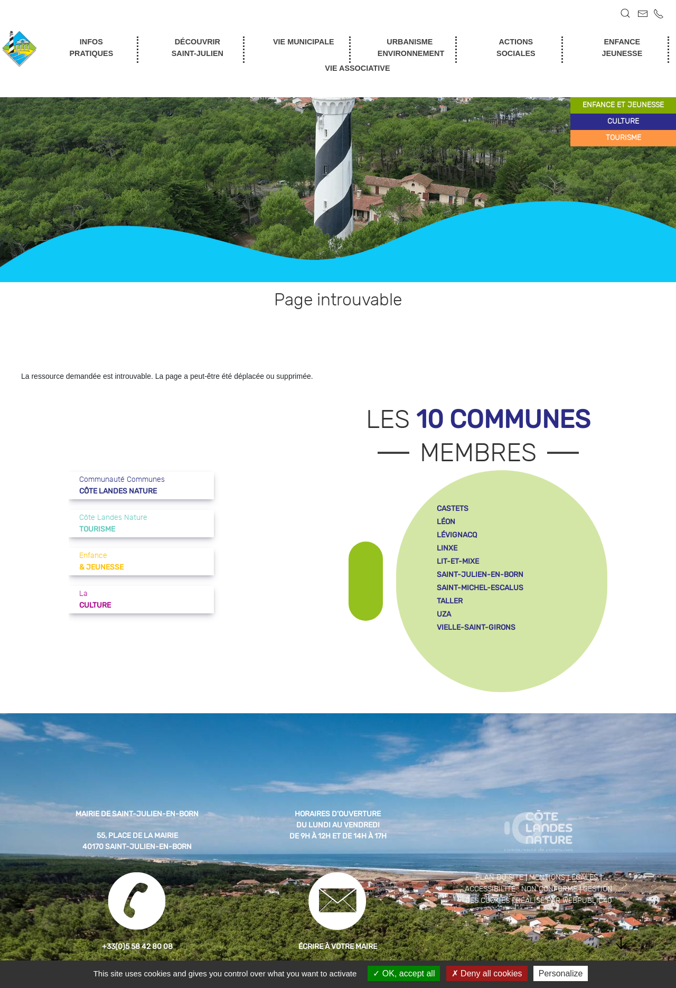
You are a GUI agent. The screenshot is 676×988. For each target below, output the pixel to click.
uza (444, 614)
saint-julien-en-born (480, 574)
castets (452, 508)
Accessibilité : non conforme (521, 889)
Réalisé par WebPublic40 (564, 901)
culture (623, 121)
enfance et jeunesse (623, 105)
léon (446, 521)
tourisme (623, 138)
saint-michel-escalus (480, 587)
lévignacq (457, 534)
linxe (447, 548)
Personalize (561, 973)
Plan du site (499, 877)
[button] (625, 13)
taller (450, 600)
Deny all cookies (487, 973)
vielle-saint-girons (476, 627)
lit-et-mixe (458, 561)
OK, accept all (404, 973)
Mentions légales (563, 877)
